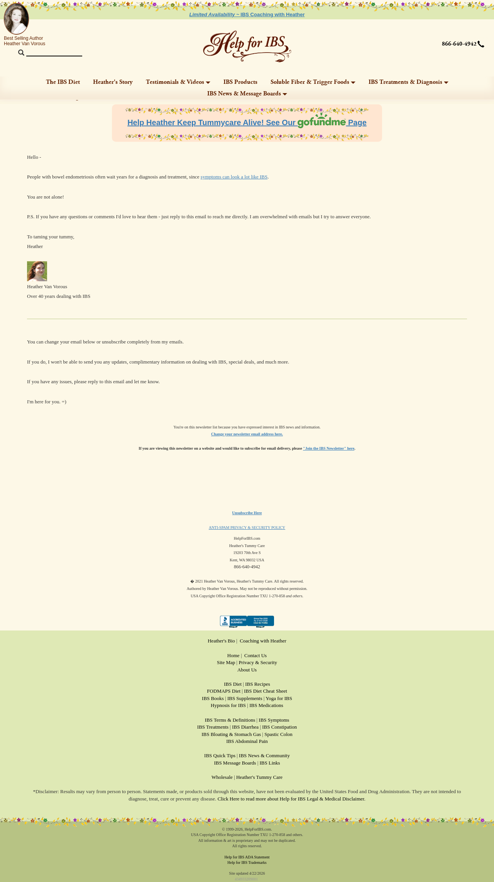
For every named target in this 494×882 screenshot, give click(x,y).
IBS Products (240, 82)
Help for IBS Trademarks (246, 862)
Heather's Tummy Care (259, 777)
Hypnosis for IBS (228, 705)
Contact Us (255, 655)
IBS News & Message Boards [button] (247, 93)
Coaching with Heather (263, 641)
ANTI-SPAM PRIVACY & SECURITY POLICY (247, 527)
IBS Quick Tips (219, 755)
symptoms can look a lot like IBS (234, 177)
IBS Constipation (279, 727)
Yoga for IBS (279, 698)
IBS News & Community (264, 755)
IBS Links (270, 763)
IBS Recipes (257, 684)
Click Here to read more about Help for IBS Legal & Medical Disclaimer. (291, 799)
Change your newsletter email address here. (247, 434)
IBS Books (213, 698)
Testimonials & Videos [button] (178, 82)
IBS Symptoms (274, 720)
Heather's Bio (221, 641)
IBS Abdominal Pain (247, 741)
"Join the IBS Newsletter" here (328, 448)
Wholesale (222, 777)
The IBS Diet (63, 82)
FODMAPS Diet (223, 691)
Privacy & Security (258, 662)
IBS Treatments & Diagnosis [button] (408, 82)
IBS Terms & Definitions (230, 720)
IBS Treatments (212, 727)
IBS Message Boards (235, 763)
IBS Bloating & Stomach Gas (231, 734)
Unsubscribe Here (247, 513)
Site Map (226, 662)
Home (233, 655)
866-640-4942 (459, 44)
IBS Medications (266, 705)
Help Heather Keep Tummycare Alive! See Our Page (247, 122)
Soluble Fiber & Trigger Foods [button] (313, 82)
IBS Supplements (244, 698)
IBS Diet (233, 684)
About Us (247, 670)
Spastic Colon (278, 734)
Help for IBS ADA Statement (246, 857)
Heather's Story (113, 82)
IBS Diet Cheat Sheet (265, 691)
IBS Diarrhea (245, 727)
